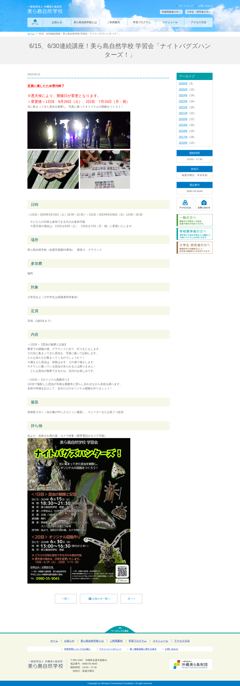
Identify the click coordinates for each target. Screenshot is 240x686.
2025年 (183, 89)
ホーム (35, 23)
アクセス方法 (198, 22)
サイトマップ (186, 6)
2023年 (183, 101)
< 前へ (65, 598)
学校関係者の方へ (171, 11)
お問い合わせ (205, 6)
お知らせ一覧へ (101, 598)
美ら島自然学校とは (85, 22)
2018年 (183, 131)
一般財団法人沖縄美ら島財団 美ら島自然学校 (51, 10)
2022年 (183, 107)
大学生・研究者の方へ (199, 11)
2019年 (183, 125)
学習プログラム (142, 22)
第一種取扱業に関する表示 (143, 649)
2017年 (183, 137)
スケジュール (170, 22)
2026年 (183, 83)
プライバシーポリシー (110, 649)
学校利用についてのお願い (77, 649)
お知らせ (57, 22)
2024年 (183, 95)
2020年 (183, 119)
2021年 (183, 113)
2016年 (183, 142)
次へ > (131, 598)
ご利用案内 (113, 22)
